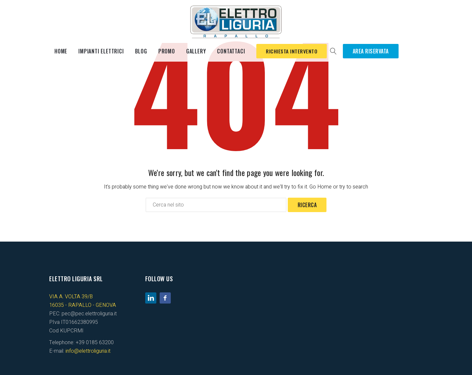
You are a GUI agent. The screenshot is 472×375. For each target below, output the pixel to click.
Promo (166, 51)
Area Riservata (372, 51)
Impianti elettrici (101, 51)
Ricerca (307, 205)
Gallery (196, 51)
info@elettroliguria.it (88, 351)
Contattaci (231, 51)
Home (60, 51)
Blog (141, 51)
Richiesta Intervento (292, 51)
